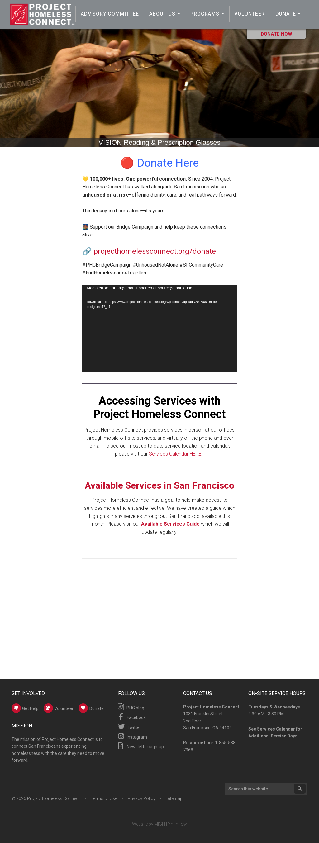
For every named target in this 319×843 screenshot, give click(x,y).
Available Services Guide (170, 524)
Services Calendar (276, 729)
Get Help (25, 708)
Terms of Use (104, 798)
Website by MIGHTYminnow (159, 824)
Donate (285, 14)
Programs (205, 14)
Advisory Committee (111, 14)
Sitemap (175, 798)
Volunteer (250, 14)
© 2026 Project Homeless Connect (46, 798)
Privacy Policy (142, 798)
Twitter (129, 726)
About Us (163, 14)
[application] (159, 328)
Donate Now (276, 34)
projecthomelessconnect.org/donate (154, 251)
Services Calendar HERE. (176, 454)
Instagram (132, 736)
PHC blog (131, 706)
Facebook (132, 716)
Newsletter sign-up (141, 745)
